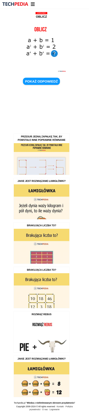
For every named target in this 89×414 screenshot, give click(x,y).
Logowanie (54, 409)
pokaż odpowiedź (41, 81)
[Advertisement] (41, 108)
